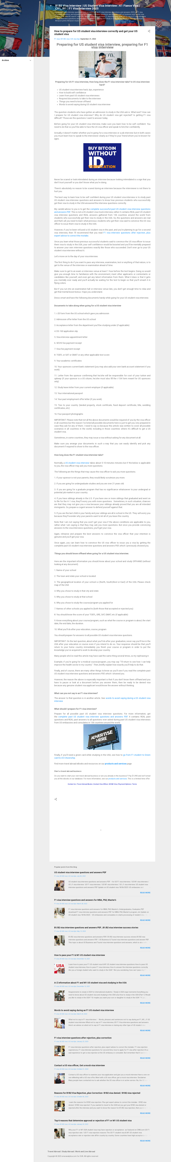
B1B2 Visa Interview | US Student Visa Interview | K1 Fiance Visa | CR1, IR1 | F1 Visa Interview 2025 (97, 7)
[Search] (153, 6)
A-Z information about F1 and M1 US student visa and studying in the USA (90, 982)
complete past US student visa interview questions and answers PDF (92, 716)
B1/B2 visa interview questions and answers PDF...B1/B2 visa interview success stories (96, 927)
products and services (116, 763)
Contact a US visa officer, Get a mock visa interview (79, 1065)
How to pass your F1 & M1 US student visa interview (79, 955)
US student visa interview (77, 463)
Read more (145, 893)
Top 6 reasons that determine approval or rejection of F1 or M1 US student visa (93, 1120)
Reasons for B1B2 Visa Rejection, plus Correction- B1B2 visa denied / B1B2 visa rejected (97, 1093)
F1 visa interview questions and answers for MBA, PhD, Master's (85, 900)
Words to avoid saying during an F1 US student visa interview (84, 1010)
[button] (149, 31)
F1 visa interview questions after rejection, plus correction (83, 1038)
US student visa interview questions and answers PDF (80, 872)
